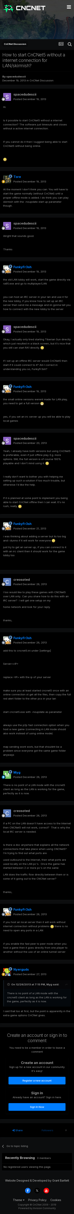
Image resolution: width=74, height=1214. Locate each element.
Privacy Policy (37, 1200)
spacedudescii (16, 76)
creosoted (21, 580)
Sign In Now (37, 1106)
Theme (18, 1200)
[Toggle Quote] (9, 984)
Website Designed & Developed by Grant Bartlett (37, 1180)
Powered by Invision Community (37, 1208)
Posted (29, 99)
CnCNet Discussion (41, 80)
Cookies (55, 1200)
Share (17, 1130)
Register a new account (37, 1080)
